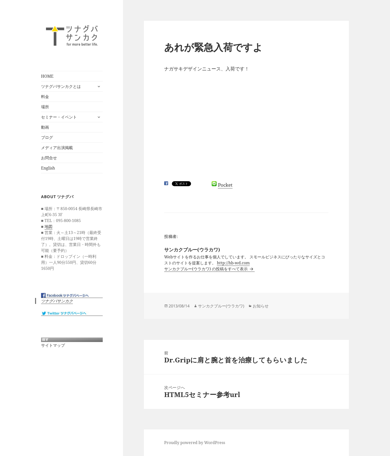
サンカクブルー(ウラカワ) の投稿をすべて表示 (206, 269)
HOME (47, 76)
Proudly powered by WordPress (194, 442)
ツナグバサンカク (57, 301)
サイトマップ (53, 345)
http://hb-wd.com (233, 263)
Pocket (225, 185)
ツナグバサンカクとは (61, 86)
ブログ (47, 137)
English (48, 168)
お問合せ (49, 158)
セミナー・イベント (59, 117)
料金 (45, 96)
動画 (45, 127)
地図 (48, 226)
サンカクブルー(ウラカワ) (221, 306)
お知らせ (261, 306)
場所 (45, 107)
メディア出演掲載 (57, 147)
